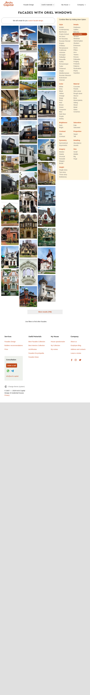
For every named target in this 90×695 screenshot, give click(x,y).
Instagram (75, 360)
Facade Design (28, 5)
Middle (75, 154)
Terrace (76, 36)
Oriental (62, 80)
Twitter (80, 360)
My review (54, 349)
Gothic (61, 62)
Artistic (61, 27)
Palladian (62, 57)
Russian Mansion (65, 75)
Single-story (63, 170)
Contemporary (64, 30)
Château (62, 46)
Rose (61, 100)
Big (74, 156)
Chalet (61, 71)
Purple (61, 116)
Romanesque (63, 64)
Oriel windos (78, 34)
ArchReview (32, 349)
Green (61, 107)
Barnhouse (63, 32)
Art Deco (62, 36)
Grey (60, 89)
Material (76, 84)
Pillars (75, 50)
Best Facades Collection (36, 341)
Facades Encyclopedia (36, 353)
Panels (75, 89)
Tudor (61, 66)
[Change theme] (15, 386)
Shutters (76, 43)
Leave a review (76, 353)
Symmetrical (63, 143)
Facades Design (10, 341)
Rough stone (77, 93)
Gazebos (76, 73)
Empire (61, 43)
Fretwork (76, 64)
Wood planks (77, 100)
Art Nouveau (63, 39)
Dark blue (62, 114)
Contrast (62, 131)
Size (75, 149)
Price (6, 349)
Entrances (76, 45)
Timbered (62, 68)
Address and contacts (78, 349)
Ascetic (75, 145)
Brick (75, 98)
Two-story (62, 172)
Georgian (62, 55)
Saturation (77, 122)
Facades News (33, 357)
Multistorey (63, 177)
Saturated (76, 127)
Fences (76, 57)
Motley (61, 119)
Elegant (61, 161)
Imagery (62, 149)
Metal (75, 107)
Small (75, 152)
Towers (75, 55)
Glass (75, 109)
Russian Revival (64, 41)
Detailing (76, 140)
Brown (61, 105)
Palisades (76, 59)
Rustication (77, 68)
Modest (61, 152)
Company (80, 5)
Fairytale (62, 159)
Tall (74, 136)
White (61, 86)
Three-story (63, 174)
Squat (75, 134)
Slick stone (77, 91)
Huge (75, 159)
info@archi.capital (12, 376)
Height (61, 167)
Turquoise (62, 109)
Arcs (75, 52)
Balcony (76, 32)
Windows (76, 39)
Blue (60, 112)
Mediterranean (64, 73)
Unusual (62, 156)
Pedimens (76, 27)
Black (61, 91)
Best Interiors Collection (36, 345)
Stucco (75, 96)
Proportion (77, 131)
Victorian (62, 52)
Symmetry (63, 140)
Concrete (76, 86)
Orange (61, 96)
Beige (61, 98)
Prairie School (64, 34)
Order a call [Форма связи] (11, 365)
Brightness (63, 122)
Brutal (61, 163)
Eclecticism (63, 78)
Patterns (76, 66)
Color (61, 84)
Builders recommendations (14, 345)
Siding (75, 103)
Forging (76, 61)
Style (61, 24)
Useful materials (46, 5)
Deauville (62, 59)
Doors (75, 48)
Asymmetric (63, 145)
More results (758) (45, 312)
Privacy (7, 395)
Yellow (61, 93)
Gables (75, 30)
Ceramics (76, 112)
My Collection (55, 345)
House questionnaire (58, 341)
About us (74, 341)
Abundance (77, 143)
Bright (61, 127)
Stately (61, 154)
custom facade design (35, 20)
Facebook (72, 360)
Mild (60, 134)
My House (64, 5)
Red (60, 103)
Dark (60, 125)
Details (76, 24)
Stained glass (78, 41)
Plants (75, 71)
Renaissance (63, 48)
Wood (75, 105)
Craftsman (62, 50)
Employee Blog (76, 345)
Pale (75, 125)
